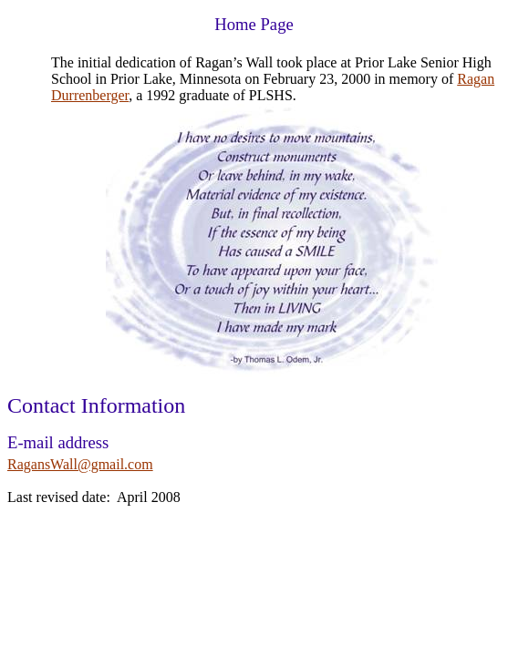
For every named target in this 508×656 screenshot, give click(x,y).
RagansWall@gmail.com (80, 464)
